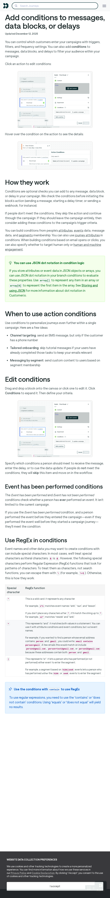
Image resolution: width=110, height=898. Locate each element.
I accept (55, 886)
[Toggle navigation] (104, 5)
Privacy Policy (18, 872)
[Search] (55, 5)
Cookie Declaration (43, 872)
